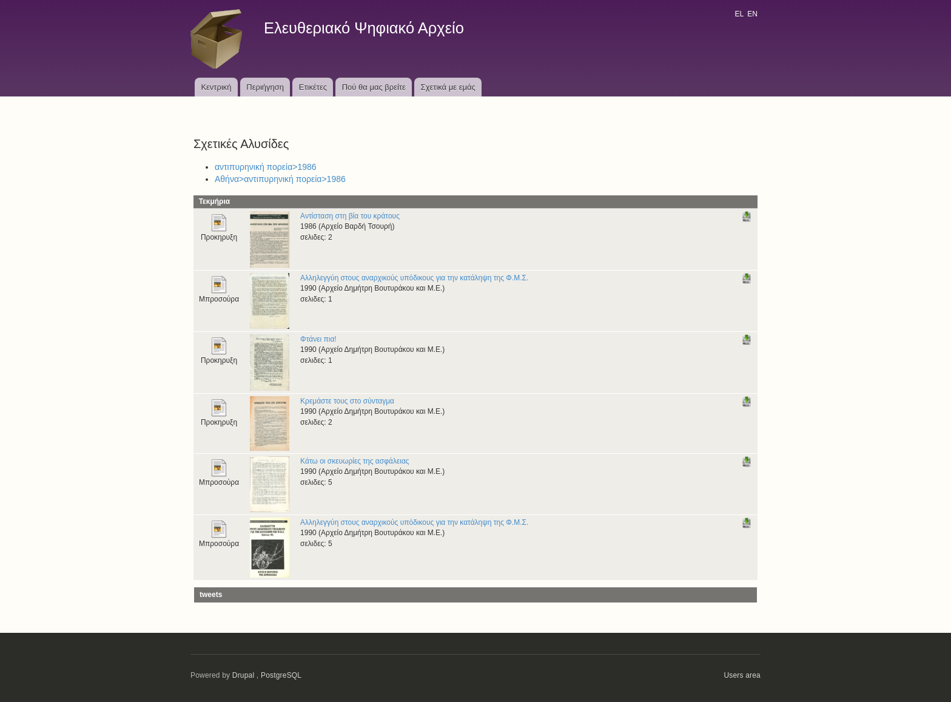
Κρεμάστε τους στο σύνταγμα (347, 401)
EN (752, 14)
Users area (742, 675)
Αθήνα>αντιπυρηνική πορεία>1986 (280, 179)
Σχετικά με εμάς (448, 87)
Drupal (243, 675)
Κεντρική (216, 87)
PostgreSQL (281, 675)
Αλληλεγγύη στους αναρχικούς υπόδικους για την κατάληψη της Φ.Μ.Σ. (414, 278)
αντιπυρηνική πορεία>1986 (266, 167)
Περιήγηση (265, 87)
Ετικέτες (313, 87)
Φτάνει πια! (318, 339)
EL (738, 14)
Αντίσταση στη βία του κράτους (350, 216)
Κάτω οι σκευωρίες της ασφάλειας (354, 461)
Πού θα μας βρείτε (374, 87)
